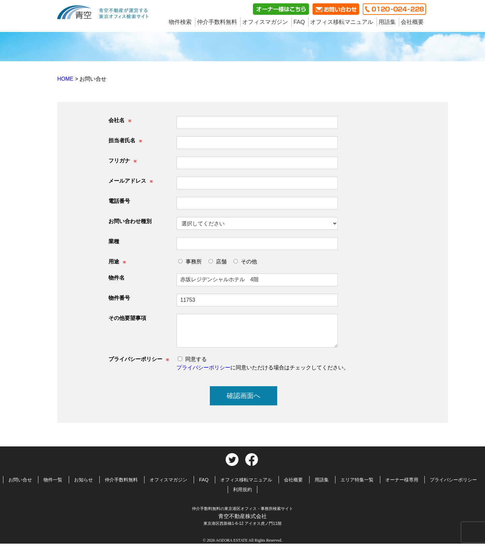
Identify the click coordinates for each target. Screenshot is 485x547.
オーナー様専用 (401, 479)
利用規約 (242, 489)
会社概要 (412, 22)
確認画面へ (243, 395)
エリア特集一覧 (357, 479)
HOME (66, 79)
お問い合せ (20, 479)
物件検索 (180, 22)
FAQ (299, 22)
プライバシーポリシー (203, 367)
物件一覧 (52, 479)
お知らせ (83, 479)
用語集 (387, 22)
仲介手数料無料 (217, 22)
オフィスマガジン (265, 22)
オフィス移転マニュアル (341, 22)
